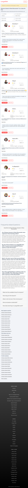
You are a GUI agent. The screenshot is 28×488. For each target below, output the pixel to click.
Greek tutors (14, 463)
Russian (14, 443)
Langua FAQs (14, 422)
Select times (17, 15)
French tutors (14, 459)
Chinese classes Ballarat (5, 353)
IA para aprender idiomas (14, 396)
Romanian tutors (14, 474)
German (14, 431)
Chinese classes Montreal (6, 359)
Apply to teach (14, 408)
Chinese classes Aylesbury (6, 341)
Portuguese (14, 439)
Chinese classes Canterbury (6, 351)
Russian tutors (14, 476)
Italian (14, 433)
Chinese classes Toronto (5, 316)
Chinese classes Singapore (6, 312)
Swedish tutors (14, 480)
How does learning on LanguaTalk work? (13, 305)
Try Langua (14, 420)
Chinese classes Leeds (5, 343)
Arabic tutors (14, 451)
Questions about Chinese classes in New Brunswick (14, 228)
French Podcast (14, 404)
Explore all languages (14, 445)
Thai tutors (14, 482)
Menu (25, 1)
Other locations (4, 378)
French (14, 429)
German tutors (14, 461)
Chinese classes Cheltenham (6, 361)
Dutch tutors (14, 455)
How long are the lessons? (9, 295)
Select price (4, 19)
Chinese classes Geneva (5, 345)
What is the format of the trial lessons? (12, 298)
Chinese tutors (14, 453)
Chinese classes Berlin (5, 347)
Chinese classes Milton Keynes (7, 357)
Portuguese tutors (14, 472)
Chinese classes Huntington (6, 374)
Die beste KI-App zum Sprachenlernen (14, 400)
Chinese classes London (5, 320)
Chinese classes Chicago (5, 349)
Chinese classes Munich (5, 363)
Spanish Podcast (14, 402)
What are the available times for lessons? (13, 292)
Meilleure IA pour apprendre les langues (14, 398)
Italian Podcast (14, 406)
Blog (14, 392)
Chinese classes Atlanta (5, 370)
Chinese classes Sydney (5, 322)
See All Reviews (4, 44)
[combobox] (7, 15)
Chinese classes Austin (5, 324)
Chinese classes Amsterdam (6, 376)
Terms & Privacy (14, 415)
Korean (14, 441)
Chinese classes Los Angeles (6, 339)
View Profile (4, 46)
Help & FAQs (14, 390)
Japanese (14, 435)
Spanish (14, 424)
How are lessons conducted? (10, 302)
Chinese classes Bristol (5, 326)
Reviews (14, 388)
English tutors (14, 457)
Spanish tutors (14, 478)
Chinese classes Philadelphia (6, 337)
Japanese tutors (14, 467)
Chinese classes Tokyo (5, 318)
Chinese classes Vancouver (6, 314)
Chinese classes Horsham (6, 372)
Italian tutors (14, 465)
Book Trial (10, 46)
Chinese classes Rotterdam (6, 368)
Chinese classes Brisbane (6, 328)
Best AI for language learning (14, 394)
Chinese (14, 437)
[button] (4, 36)
